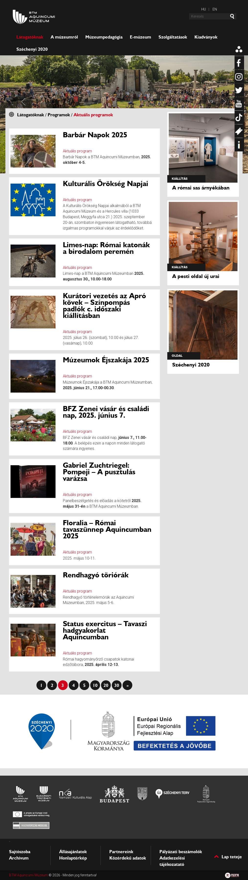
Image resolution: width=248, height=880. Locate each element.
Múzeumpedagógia (104, 37)
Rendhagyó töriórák (96, 574)
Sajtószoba (19, 851)
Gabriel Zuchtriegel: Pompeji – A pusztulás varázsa (99, 472)
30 (116, 685)
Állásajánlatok (73, 851)
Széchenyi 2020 (32, 49)
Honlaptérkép (73, 858)
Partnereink (121, 851)
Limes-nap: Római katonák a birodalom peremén (106, 248)
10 (95, 685)
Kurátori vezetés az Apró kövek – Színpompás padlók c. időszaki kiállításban (104, 305)
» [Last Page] (127, 685)
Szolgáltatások (172, 37)
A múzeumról (64, 37)
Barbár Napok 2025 (95, 134)
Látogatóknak (29, 37)
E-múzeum (140, 37)
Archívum (19, 858)
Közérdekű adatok (127, 858)
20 (105, 685)
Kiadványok (205, 37)
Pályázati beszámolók (180, 851)
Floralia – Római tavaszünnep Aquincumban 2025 (107, 529)
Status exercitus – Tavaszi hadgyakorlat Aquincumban (105, 630)
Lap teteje (232, 856)
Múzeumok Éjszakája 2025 (106, 359)
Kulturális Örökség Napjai (105, 183)
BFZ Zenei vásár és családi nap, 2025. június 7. (106, 412)
